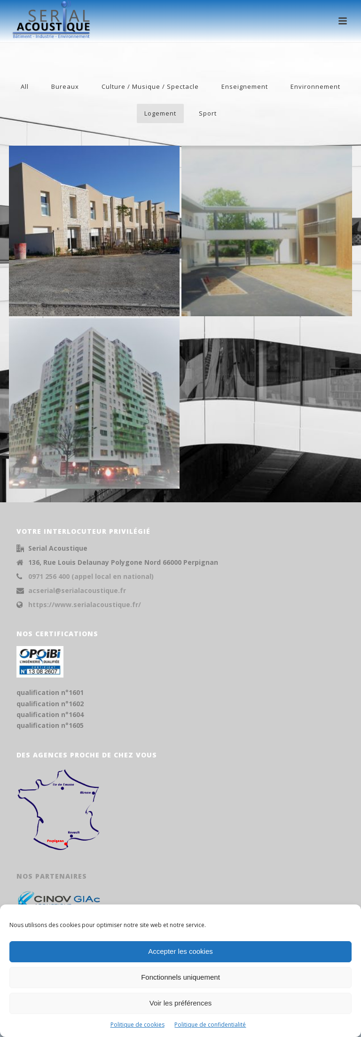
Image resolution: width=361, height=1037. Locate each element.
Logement (160, 113)
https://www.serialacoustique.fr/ (84, 604)
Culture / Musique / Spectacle (150, 86)
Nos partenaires (51, 876)
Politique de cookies (137, 1025)
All (25, 86)
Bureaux (65, 86)
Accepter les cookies (180, 951)
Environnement (315, 86)
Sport (208, 113)
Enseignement (244, 86)
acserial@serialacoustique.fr (77, 590)
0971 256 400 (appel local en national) (91, 576)
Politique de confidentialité (210, 1025)
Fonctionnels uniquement (180, 977)
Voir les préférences (180, 1003)
